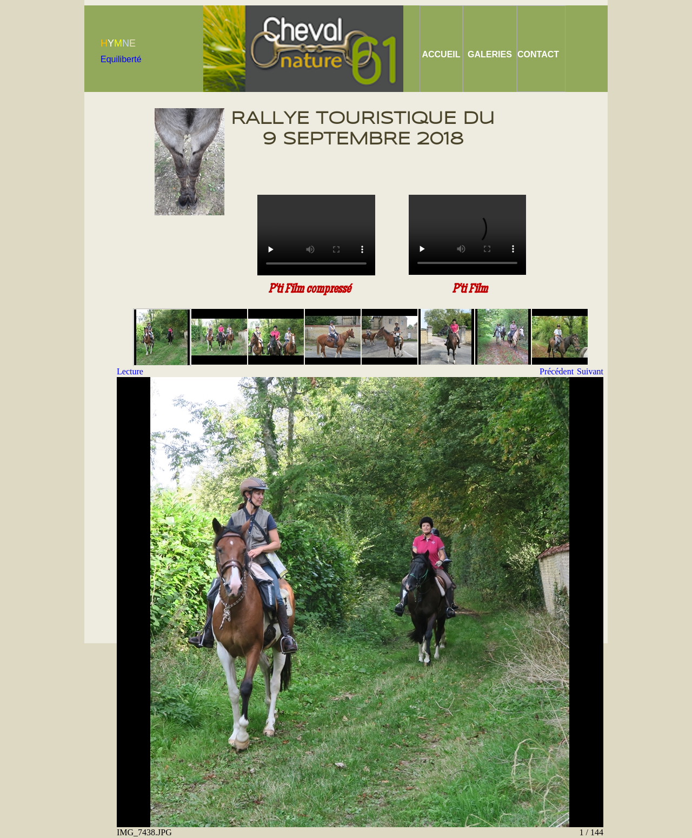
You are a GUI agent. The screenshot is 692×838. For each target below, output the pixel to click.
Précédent (557, 371)
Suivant (590, 371)
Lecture (130, 371)
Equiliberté (121, 59)
